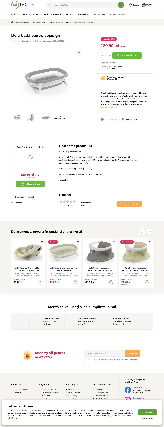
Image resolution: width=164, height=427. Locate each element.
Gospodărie (84, 14)
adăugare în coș (127, 55)
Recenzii (18, 202)
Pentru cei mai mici (31, 14)
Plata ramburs (73, 389)
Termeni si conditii (21, 389)
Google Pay (72, 396)
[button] (110, 55)
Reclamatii (18, 393)
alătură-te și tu (138, 393)
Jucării (15, 14)
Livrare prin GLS (101, 389)
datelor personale (116, 359)
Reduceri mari (100, 14)
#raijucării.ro (138, 398)
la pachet (133, 353)
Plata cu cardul (74, 393)
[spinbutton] (106, 55)
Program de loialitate (49, 389)
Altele (149, 231)
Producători (45, 396)
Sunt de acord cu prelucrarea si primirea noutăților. (113, 359)
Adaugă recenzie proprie (129, 204)
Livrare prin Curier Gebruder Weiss (102, 394)
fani (137, 388)
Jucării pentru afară (53, 14)
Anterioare (142, 231)
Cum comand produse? (50, 393)
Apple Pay (72, 399)
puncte (111, 79)
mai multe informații (109, 107)
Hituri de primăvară (117, 14)
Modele (70, 14)
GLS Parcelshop (101, 398)
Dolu (39, 41)
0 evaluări (25, 41)
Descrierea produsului (24, 197)
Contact (44, 399)
